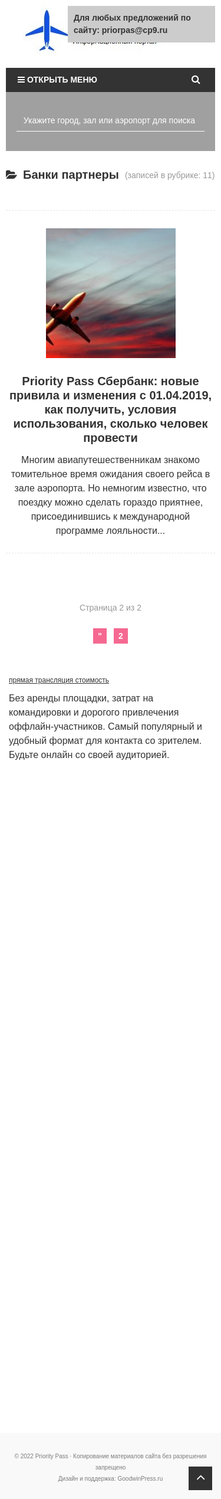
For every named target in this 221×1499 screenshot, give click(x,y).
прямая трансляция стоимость (59, 680)
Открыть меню (57, 79)
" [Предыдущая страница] (100, 636)
